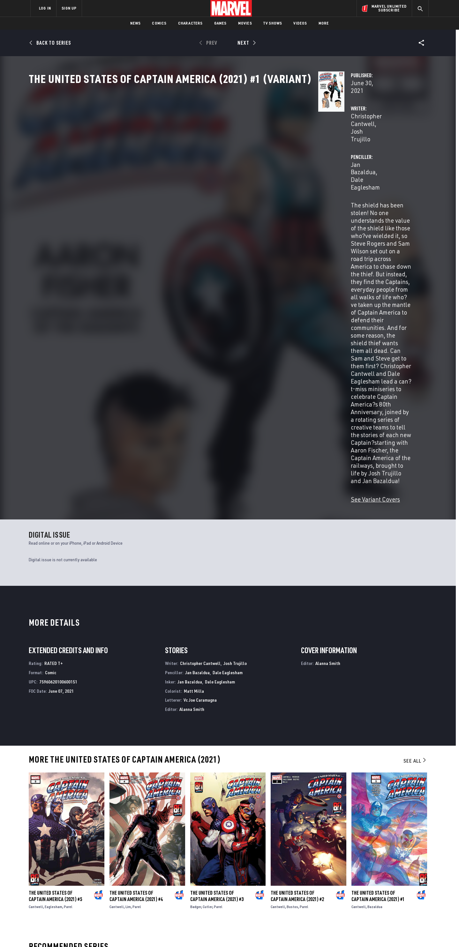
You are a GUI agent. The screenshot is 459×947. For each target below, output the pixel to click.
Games (220, 23)
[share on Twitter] (370, 878)
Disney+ (151, 871)
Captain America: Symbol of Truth (165, 803)
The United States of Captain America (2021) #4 (136, 637)
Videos (300, 23)
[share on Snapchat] (370, 891)
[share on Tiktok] (352, 905)
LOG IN (45, 8)
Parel (68, 647)
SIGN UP (69, 8)
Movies (245, 23)
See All (415, 502)
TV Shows (272, 23)
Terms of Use (79, 931)
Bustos (292, 647)
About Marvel (97, 861)
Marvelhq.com (158, 880)
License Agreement (299, 931)
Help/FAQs (92, 871)
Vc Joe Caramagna (200, 441)
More (324, 23)
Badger (195, 647)
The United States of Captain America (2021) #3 (217, 637)
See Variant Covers (172, 240)
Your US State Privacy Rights (150, 931)
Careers (91, 880)
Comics (159, 23)
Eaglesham (53, 647)
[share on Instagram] (387, 878)
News (135, 23)
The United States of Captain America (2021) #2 (297, 637)
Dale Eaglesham (337, 150)
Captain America (46, 803)
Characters (190, 23)
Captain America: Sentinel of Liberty (269, 803)
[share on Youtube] (352, 891)
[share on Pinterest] (387, 891)
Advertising (156, 861)
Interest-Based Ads (339, 931)
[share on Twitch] (405, 891)
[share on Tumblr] (405, 878)
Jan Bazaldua (295, 150)
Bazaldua (374, 647)
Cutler (207, 647)
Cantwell (36, 647)
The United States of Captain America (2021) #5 (55, 637)
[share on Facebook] (352, 878)
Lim (128, 647)
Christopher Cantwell (176, 150)
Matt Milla (194, 432)
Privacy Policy (108, 931)
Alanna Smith (191, 450)
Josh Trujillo (223, 150)
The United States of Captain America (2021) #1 (378, 637)
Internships (95, 889)
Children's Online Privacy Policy (249, 931)
